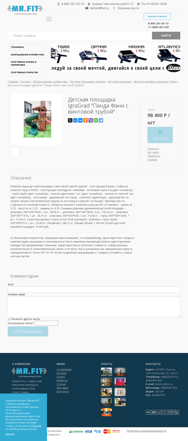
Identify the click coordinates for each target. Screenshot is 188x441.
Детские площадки (119, 81)
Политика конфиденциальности (146, 431)
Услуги (61, 376)
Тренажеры (17, 47)
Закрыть (10, 433)
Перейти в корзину (153, 157)
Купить (160, 136)
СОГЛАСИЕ (35, 425)
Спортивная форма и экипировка (23, 63)
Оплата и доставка (153, 150)
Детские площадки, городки (87, 81)
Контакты (63, 391)
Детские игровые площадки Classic (155, 81)
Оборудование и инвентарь (27, 54)
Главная (13, 81)
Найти (166, 35)
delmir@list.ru (99, 8)
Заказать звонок (157, 16)
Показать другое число (25, 319)
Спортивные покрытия (24, 72)
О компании (64, 369)
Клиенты (62, 380)
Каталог (25, 81)
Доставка (62, 387)
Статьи (61, 384)
